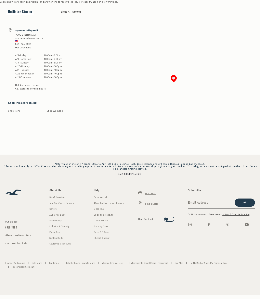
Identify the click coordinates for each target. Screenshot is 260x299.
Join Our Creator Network (61, 203)
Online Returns (101, 220)
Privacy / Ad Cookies (15, 263)
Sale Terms (37, 263)
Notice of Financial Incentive (235, 214)
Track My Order (101, 226)
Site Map (179, 263)
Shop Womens (55, 110)
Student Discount (102, 238)
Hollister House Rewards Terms (80, 263)
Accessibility (55, 220)
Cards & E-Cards (101, 232)
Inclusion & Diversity (59, 226)
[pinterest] (228, 225)
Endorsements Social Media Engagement (148, 263)
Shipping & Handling (103, 214)
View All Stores (71, 11)
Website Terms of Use (112, 263)
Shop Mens (14, 110)
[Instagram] (190, 225)
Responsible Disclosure (23, 266)
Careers (53, 209)
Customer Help (101, 197)
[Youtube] (247, 225)
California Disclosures (60, 243)
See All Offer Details (130, 174)
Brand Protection (57, 197)
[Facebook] (209, 225)
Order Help (99, 209)
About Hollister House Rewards (109, 203)
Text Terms (54, 263)
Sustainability (56, 238)
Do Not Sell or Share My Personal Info (208, 263)
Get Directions (23, 47)
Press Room (55, 232)
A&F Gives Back (57, 214)
